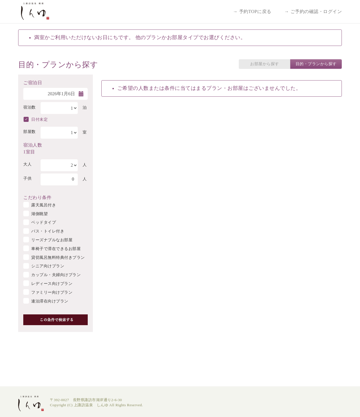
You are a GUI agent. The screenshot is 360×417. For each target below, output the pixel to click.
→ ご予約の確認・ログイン (313, 11)
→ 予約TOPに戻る (252, 11)
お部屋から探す (264, 64)
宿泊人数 (32, 145)
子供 (27, 178)
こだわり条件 (37, 197)
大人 (27, 164)
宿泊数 (29, 107)
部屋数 (29, 132)
